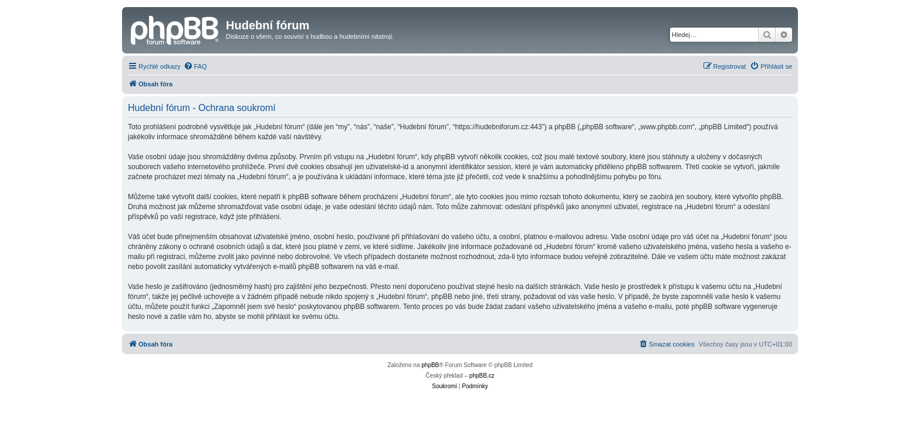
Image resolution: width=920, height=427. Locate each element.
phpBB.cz (482, 375)
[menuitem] (195, 66)
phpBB (430, 365)
